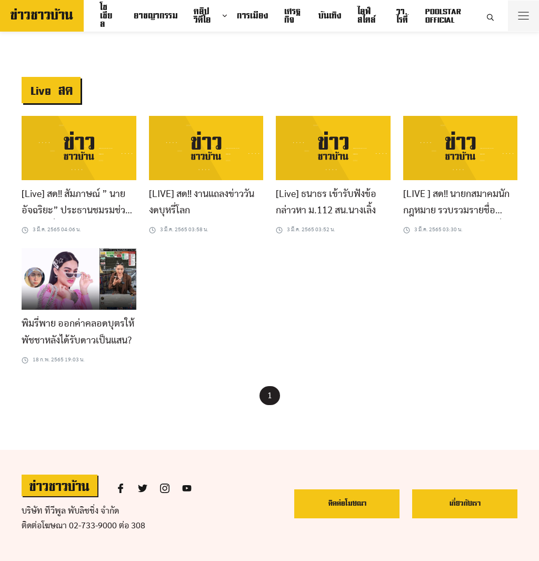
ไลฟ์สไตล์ (366, 16)
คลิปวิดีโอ (202, 16)
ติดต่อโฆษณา (347, 503)
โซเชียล (105, 16)
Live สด (51, 91)
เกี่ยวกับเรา (465, 503)
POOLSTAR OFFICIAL (443, 16)
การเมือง (252, 16)
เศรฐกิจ (292, 16)
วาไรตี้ (401, 16)
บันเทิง (329, 16)
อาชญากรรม (155, 16)
